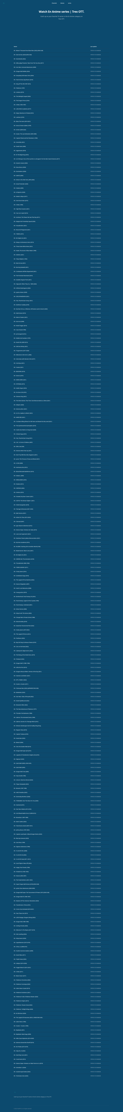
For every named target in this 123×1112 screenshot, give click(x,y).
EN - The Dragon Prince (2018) (21, 100)
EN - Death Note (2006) (20, 146)
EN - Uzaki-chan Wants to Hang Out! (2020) (25, 430)
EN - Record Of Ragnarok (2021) (22, 230)
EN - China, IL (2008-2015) (20, 946)
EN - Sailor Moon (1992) (20, 1021)
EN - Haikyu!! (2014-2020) (20, 963)
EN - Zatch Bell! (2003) (19, 767)
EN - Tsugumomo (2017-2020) (21, 350)
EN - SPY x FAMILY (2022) (20, 680)
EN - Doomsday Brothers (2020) (22, 796)
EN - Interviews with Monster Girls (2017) (24, 359)
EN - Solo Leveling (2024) (20, 934)
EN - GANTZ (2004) (18, 175)
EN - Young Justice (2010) (20, 592)
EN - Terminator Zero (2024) (21, 1076)
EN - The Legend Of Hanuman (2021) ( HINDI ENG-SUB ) (28, 1017)
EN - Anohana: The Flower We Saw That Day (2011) (27, 217)
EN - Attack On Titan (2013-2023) (22, 517)
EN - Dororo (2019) (18, 375)
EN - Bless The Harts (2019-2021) (22, 121)
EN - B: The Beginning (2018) (21, 154)
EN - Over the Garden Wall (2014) (22, 746)
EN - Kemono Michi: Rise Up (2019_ (23, 450)
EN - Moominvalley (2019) (20, 621)
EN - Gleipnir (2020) (19, 405)
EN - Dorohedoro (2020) (20, 171)
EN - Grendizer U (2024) (20, 1067)
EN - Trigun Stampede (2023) (21, 784)
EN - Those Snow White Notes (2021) (23, 246)
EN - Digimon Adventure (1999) (22, 846)
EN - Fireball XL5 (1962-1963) (21, 871)
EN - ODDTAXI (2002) (19, 488)
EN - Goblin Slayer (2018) (20, 388)
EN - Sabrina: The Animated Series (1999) (24, 717)
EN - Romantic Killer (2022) (21, 705)
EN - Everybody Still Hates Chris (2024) (24, 75)
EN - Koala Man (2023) (19, 738)
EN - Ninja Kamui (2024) (20, 938)
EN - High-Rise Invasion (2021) (21, 209)
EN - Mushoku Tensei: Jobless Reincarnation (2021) (27, 538)
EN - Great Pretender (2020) (21, 184)
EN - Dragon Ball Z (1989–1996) (22, 663)
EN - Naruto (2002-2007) (20, 876)
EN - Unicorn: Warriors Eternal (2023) (23, 780)
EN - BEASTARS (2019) (19, 371)
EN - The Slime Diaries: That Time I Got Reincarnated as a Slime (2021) (32, 400)
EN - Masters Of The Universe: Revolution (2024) (26, 901)
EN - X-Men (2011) (18, 971)
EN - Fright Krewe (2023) (20, 959)
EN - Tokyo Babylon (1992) (20, 259)
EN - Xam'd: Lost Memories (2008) (22, 588)
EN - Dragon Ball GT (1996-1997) (22, 896)
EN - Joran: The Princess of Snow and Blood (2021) (27, 459)
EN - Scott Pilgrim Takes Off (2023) (23, 863)
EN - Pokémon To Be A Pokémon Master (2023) (26, 996)
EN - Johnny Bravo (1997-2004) (21, 830)
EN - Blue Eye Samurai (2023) (21, 838)
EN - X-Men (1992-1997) (20, 104)
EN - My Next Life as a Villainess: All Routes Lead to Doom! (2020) (31, 309)
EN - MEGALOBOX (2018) (20, 480)
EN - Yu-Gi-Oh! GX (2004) (20, 855)
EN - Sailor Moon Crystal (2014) (22, 988)
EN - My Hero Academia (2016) (22, 542)
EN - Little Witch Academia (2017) (22, 109)
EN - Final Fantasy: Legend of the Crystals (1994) (26, 600)
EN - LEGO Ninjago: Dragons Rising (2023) (24, 917)
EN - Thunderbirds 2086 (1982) (22, 563)
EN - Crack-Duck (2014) (20, 1059)
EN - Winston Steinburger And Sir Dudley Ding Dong (27, 725)
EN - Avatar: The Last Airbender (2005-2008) (25, 134)
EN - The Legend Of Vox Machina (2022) (24, 580)
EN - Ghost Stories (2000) (20, 609)
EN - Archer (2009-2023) (20, 129)
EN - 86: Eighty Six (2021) (20, 238)
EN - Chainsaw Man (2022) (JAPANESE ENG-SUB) (26, 688)
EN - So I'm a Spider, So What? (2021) (23, 413)
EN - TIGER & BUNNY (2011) (21, 567)
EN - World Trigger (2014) (20, 325)
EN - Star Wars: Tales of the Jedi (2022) (23, 696)
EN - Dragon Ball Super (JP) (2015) (22, 751)
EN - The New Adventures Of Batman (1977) (25, 709)
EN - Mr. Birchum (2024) (20, 1013)
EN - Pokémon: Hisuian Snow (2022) (23, 1005)
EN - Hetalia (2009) (18, 188)
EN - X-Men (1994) (18, 204)
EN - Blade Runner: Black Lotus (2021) (23, 550)
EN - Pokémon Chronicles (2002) (22, 980)
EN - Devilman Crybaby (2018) (21, 305)
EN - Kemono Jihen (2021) (20, 409)
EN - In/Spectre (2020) (19, 192)
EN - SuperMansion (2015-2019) (22, 942)
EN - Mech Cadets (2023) (20, 821)
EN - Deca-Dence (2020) (20, 167)
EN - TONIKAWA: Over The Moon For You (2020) (26, 801)
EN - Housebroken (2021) (20, 225)
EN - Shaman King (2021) (20, 396)
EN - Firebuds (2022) (19, 659)
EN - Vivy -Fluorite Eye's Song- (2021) (23, 300)
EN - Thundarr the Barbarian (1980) (23, 713)
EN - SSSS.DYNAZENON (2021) (21, 296)
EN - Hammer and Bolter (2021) (22, 675)
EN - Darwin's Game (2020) (21, 163)
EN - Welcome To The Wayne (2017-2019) (24, 930)
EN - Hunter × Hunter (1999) (21, 1026)
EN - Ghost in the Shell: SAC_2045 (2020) (24, 179)
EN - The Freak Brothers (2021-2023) (23, 880)
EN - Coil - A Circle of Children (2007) (23, 442)
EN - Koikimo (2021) (19, 255)
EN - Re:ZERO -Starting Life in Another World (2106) (27, 546)
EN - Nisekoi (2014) (19, 484)
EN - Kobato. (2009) (19, 475)
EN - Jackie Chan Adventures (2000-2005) (24, 888)
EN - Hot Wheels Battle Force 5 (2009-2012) (25, 813)
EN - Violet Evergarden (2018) (21, 505)
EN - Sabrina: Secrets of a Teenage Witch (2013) (26, 721)
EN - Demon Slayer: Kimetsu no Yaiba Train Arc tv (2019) (28, 1063)
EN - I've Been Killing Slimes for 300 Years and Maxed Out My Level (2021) (33, 421)
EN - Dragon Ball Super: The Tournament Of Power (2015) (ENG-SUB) (31, 892)
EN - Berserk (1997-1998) (20, 788)
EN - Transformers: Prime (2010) (22, 905)
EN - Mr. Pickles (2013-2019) (21, 1046)
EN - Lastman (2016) (19, 117)
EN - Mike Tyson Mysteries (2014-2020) (24, 1038)
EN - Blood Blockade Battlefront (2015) (24, 471)
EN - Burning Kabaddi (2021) (21, 267)
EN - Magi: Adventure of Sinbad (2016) (24, 113)
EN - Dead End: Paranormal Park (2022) (24, 625)
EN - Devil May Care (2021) (20, 1055)
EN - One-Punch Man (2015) (21, 200)
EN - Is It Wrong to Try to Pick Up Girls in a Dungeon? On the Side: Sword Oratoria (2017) (37, 159)
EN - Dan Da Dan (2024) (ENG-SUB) (23, 54)
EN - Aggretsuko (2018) (20, 150)
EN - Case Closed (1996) (20, 330)
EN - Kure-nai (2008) (19, 321)
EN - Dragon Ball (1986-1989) (21, 921)
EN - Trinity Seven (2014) (20, 571)
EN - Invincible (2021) (19, 142)
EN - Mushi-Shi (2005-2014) (21, 342)
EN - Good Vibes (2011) (20, 955)
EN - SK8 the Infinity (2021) (21, 346)
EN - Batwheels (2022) (19, 692)
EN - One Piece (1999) (19, 842)
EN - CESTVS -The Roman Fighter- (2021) (24, 500)
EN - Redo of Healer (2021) (20, 317)
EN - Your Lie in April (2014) (21, 213)
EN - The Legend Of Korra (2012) (22, 634)
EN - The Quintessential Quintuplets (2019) (25, 425)
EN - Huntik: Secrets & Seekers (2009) (23, 951)
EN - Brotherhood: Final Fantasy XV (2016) (24, 596)
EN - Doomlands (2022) (20, 59)
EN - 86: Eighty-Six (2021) (20, 555)
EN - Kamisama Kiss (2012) (21, 467)
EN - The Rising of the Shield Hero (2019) (24, 655)
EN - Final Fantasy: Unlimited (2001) (23, 605)
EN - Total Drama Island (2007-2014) (23, 826)
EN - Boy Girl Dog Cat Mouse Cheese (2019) (25, 642)
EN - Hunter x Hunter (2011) (21, 684)
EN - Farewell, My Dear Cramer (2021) (23, 496)
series (69, 3)
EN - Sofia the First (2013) (20, 667)
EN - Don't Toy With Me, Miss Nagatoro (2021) (25, 455)
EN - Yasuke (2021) (18, 367)
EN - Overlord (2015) (19, 805)
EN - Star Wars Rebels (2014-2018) (22, 809)
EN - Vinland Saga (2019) (20, 434)
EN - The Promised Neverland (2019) (23, 275)
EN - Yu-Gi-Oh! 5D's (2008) (20, 851)
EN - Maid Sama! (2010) (20, 313)
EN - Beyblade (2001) (19, 1030)
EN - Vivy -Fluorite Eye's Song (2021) (23, 438)
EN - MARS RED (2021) (19, 417)
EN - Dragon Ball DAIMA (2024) (22, 71)
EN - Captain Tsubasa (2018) (21, 734)
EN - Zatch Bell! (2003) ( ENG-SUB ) (22, 763)
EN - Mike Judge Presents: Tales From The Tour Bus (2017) (29, 63)
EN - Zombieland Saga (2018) (21, 575)
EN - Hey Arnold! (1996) (20, 776)
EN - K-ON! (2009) (18, 463)
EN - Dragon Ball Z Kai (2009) (21, 771)
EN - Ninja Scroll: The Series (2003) (23, 613)
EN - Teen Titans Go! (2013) (21, 913)
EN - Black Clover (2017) (20, 976)
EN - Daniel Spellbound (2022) (21, 700)
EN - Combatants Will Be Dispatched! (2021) (25, 271)
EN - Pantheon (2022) (19, 638)
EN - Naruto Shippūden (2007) (21, 584)
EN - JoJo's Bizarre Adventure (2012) (23, 525)
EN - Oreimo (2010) (19, 492)
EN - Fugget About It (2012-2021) (22, 967)
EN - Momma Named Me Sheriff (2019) (24, 1042)
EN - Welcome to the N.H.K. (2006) (22, 355)
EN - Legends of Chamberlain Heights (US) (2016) (26, 755)
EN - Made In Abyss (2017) (20, 196)
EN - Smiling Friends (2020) (21, 926)
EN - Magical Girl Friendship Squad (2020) (24, 221)
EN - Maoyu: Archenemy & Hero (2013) (24, 242)
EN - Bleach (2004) (18, 742)
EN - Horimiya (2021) (19, 363)
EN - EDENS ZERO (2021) (20, 380)
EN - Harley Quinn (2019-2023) (21, 630)
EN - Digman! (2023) (19, 759)
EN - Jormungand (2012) (20, 334)
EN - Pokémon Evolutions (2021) (22, 992)
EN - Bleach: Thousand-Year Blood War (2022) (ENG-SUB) (28, 50)
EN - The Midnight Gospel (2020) (22, 96)
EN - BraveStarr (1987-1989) (21, 817)
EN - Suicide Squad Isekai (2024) (22, 1071)
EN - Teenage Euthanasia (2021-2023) (23, 509)
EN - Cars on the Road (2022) (21, 646)
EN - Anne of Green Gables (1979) (22, 125)
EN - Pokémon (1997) (19, 88)
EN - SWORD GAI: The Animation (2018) (24, 559)
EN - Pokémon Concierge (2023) (22, 984)
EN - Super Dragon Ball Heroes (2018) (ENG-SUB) (26, 884)
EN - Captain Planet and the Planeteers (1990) (25, 138)
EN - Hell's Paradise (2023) (20, 792)
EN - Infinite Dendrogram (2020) (22, 288)
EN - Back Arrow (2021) (20, 263)
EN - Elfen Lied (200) (19, 446)
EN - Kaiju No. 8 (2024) (19, 1051)
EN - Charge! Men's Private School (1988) (24, 617)
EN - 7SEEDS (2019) (19, 234)
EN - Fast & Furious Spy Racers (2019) (23, 79)
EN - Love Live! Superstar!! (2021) (22, 534)
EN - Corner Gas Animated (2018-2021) (24, 909)
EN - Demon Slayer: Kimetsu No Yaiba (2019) (25, 530)
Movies (62, 3)
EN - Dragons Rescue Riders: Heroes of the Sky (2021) (27, 671)
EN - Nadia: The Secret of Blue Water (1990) (25, 250)
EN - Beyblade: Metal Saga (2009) (22, 1034)
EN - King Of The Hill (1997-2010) (22, 84)
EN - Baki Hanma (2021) (20, 513)
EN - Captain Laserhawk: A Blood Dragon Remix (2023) (28, 834)
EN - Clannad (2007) (19, 521)
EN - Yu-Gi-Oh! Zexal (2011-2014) (22, 859)
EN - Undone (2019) (19, 92)
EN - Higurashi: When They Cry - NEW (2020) (25, 284)
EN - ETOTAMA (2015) (19, 384)
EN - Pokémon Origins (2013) (21, 1001)
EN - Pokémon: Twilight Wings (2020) (23, 1009)
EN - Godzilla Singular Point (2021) (23, 280)
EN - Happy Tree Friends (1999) (22, 867)
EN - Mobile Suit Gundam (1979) (22, 338)
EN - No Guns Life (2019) (20, 392)
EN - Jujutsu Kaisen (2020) (20, 292)
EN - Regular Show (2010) (20, 730)
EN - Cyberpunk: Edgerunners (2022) (23, 650)
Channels (54, 3)
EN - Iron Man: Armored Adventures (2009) (25, 67)
